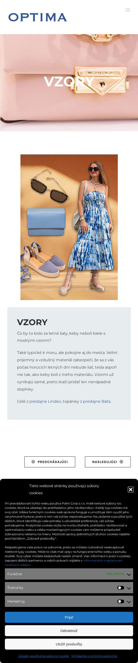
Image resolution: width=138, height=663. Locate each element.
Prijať (69, 617)
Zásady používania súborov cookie (43, 656)
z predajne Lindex (44, 401)
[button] (130, 489)
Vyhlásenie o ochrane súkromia (94, 656)
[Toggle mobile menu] (128, 9)
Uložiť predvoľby (69, 644)
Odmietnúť (69, 631)
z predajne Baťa (95, 401)
